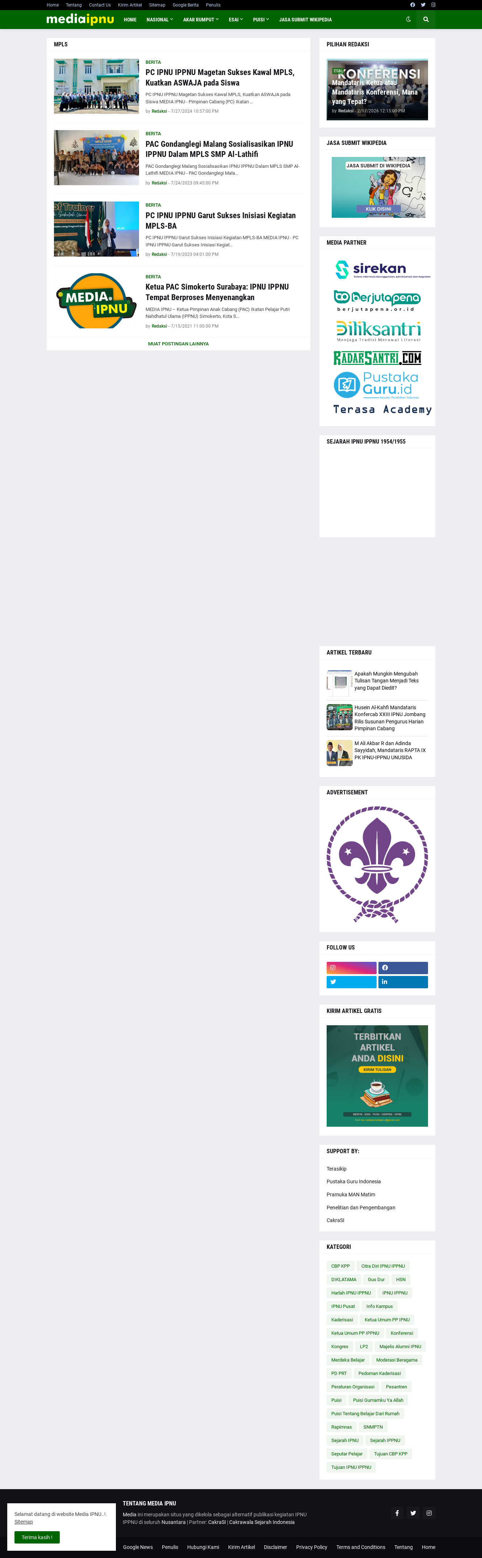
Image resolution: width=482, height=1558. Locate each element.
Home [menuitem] (130, 19)
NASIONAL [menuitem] (158, 19)
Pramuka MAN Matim (351, 1194)
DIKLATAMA (343, 1279)
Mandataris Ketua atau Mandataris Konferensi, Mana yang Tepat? (375, 92)
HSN (401, 1279)
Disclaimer (275, 1547)
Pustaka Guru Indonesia (354, 1181)
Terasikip (337, 1169)
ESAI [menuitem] (234, 19)
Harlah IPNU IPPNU (351, 1293)
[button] (408, 19)
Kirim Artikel (130, 5)
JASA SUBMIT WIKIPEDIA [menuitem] (305, 19)
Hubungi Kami (203, 1547)
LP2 (364, 1346)
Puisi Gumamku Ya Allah (378, 1400)
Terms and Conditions (360, 1547)
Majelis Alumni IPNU (400, 1346)
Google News (138, 1547)
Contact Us (100, 5)
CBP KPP (340, 1266)
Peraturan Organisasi (352, 1386)
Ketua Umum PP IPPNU (355, 1333)
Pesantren (396, 1386)
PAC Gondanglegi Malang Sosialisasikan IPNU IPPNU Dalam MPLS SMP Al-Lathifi (219, 149)
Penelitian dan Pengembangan (361, 1207)
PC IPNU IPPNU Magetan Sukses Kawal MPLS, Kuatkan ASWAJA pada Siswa (220, 77)
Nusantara (174, 1522)
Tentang (74, 5)
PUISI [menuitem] (259, 19)
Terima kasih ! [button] (37, 1537)
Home (53, 5)
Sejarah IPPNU (385, 1440)
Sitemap (157, 5)
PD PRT (339, 1373)
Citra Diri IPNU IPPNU (383, 1266)
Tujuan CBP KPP (390, 1454)
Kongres (339, 1346)
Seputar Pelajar (346, 1454)
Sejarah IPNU (345, 1440)
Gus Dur (376, 1279)
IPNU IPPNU (394, 1293)
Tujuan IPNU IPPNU (351, 1467)
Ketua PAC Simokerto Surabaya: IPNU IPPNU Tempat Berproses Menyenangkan (217, 292)
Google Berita (186, 5)
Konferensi (402, 1333)
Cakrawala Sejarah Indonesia (262, 1522)
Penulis (213, 5)
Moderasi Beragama (397, 1360)
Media (130, 1514)
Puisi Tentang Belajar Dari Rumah (365, 1413)
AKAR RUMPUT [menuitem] (198, 19)
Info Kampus (379, 1306)
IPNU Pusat (343, 1306)
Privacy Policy (311, 1547)
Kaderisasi (342, 1319)
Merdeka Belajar (348, 1360)
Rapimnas (341, 1427)
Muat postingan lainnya (178, 343)
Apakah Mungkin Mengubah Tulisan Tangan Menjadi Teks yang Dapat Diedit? (387, 681)
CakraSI (335, 1220)
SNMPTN (373, 1427)
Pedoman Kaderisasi (380, 1373)
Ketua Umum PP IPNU (387, 1319)
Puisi (336, 1400)
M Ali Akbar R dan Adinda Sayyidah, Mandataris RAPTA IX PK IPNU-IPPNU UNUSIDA (390, 750)
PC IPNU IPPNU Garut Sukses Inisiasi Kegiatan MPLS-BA (221, 220)
